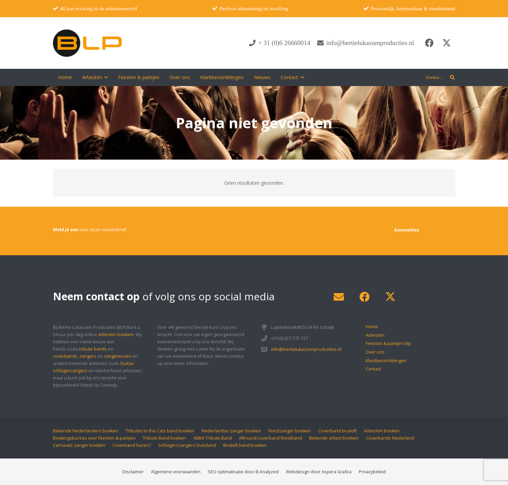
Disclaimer (133, 472)
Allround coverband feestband (270, 438)
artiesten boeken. (116, 334)
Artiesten (375, 335)
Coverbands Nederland (390, 438)
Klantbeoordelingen (386, 361)
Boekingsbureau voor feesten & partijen (94, 438)
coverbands (65, 356)
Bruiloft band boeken (245, 445)
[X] (446, 43)
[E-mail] (339, 297)
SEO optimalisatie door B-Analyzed (243, 472)
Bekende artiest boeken (334, 438)
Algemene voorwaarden (176, 472)
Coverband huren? (131, 445)
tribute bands (93, 349)
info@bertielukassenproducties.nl (306, 349)
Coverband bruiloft (337, 431)
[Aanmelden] (406, 230)
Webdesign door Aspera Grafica (319, 472)
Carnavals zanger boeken (79, 445)
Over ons (375, 352)
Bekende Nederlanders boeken (85, 431)
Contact (373, 369)
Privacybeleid (372, 472)
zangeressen (117, 356)
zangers (87, 356)
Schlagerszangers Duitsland (187, 445)
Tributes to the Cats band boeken (160, 431)
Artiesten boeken (382, 431)
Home (372, 327)
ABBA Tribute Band (212, 438)
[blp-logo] (87, 43)
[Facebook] (429, 43)
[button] (105, 77)
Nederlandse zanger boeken (231, 431)
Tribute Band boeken (164, 438)
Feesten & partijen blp (388, 343)
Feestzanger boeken (289, 431)
